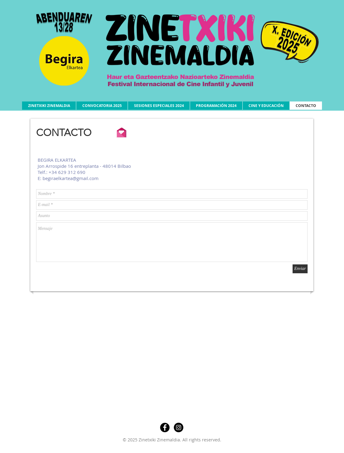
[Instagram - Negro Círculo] (178, 427)
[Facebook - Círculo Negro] (165, 427)
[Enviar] (300, 268)
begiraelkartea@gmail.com (71, 178)
